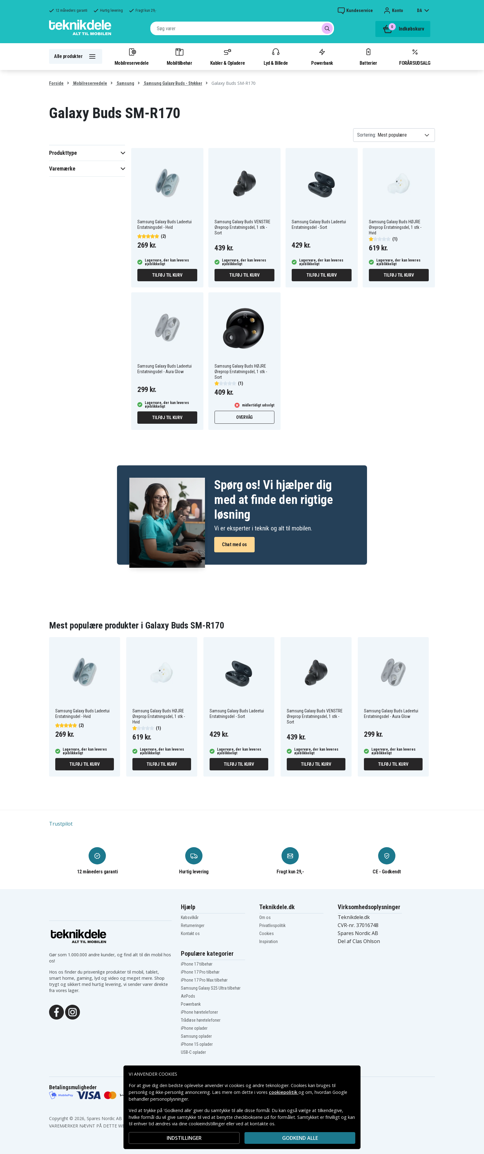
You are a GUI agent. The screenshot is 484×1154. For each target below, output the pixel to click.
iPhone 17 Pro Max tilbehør (204, 980)
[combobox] (242, 28)
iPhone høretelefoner (199, 1012)
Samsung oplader (196, 1036)
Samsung (125, 83)
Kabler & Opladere (227, 56)
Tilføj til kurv (167, 275)
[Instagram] (72, 1011)
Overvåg (244, 417)
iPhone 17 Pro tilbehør (200, 972)
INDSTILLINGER (184, 1138)
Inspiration (268, 941)
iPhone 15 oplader (197, 1044)
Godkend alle (300, 1138)
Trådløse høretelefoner (200, 1020)
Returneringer (192, 925)
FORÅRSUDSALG (414, 56)
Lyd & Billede (276, 56)
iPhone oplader (194, 1028)
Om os (265, 917)
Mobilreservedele (131, 56)
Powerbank (322, 56)
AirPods (188, 996)
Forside (56, 83)
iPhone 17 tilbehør (196, 964)
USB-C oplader (193, 1052)
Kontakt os (190, 933)
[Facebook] (56, 1011)
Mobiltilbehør (179, 56)
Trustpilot (61, 823)
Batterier (368, 56)
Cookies (266, 933)
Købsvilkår (189, 917)
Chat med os (234, 544)
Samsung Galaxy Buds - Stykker (172, 83)
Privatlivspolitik (272, 925)
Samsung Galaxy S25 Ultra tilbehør (210, 988)
